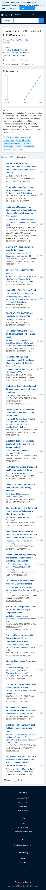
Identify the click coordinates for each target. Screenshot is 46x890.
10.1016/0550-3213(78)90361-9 (18, 719)
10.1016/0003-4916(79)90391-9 (18, 241)
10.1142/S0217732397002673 (17, 701)
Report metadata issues (23, 832)
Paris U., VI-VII (20, 340)
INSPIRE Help (23, 828)
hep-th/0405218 (14, 50)
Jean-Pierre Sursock (13, 714)
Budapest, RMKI (25, 396)
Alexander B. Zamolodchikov (17, 220)
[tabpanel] (23, 471)
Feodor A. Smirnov (13, 190)
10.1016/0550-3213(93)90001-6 (18, 351)
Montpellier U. (20, 176)
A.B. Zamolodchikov (13, 769)
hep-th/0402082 (12, 627)
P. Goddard (10, 668)
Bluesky (23, 862)
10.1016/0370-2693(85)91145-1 (18, 679)
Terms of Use (23, 810)
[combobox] (26, 20)
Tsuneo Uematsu (12, 256)
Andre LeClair (11, 473)
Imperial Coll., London (19, 673)
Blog (23, 858)
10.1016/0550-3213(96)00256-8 (18, 181)
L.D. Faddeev (11, 297)
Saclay (20, 494)
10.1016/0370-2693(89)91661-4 (18, 479)
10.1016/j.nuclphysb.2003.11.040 (18, 404)
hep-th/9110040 (12, 261)
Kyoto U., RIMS (26, 190)
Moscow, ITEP (29, 276)
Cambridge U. (20, 668)
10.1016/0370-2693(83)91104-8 (18, 284)
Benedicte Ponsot (9, 40)
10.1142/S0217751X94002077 (17, 201)
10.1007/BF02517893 (14, 601)
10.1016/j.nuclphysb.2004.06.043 (18, 629)
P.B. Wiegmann (11, 279)
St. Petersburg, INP (26, 369)
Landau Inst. (20, 616)
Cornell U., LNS (17, 497)
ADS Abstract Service (17, 55)
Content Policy (22, 802)
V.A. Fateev (10, 176)
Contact (23, 870)
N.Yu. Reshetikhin (22, 299)
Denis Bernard (11, 494)
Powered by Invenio (23, 882)
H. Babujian (10, 450)
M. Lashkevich (23, 619)
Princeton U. (22, 473)
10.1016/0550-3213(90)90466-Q (18, 502)
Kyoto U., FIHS (25, 256)
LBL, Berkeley (27, 714)
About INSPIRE (23, 798)
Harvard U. (22, 564)
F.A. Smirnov (10, 517)
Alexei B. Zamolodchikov (20, 222)
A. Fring (9, 422)
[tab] (10, 157)
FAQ (23, 824)
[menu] (35, 14)
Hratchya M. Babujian (14, 419)
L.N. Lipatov (10, 372)
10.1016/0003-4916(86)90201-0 (18, 307)
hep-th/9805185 (12, 432)
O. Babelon (10, 587)
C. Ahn (8, 645)
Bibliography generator (23, 845)
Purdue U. (26, 253)
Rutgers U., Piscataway (27, 740)
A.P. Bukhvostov (12, 369)
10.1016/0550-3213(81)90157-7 (21, 380)
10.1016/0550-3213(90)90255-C (18, 549)
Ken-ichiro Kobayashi (14, 253)
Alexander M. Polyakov (14, 276)
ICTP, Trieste (20, 372)
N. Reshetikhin (11, 564)
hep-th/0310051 (12, 401)
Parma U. (15, 343)
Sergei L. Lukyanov (13, 691)
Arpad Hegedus (12, 396)
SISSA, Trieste (22, 40)
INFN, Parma (27, 343)
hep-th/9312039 (16, 198)
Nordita (21, 320)
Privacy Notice (23, 806)
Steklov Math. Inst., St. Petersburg (19, 193)
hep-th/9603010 (19, 598)
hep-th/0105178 (12, 458)
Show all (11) (17, 150)
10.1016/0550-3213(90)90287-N (18, 655)
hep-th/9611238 (12, 748)
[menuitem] (33, 14)
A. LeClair (23, 647)
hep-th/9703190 (16, 699)
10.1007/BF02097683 (19, 575)
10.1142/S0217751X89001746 (21, 525)
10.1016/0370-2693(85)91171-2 (18, 325)
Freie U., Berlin (28, 419)
